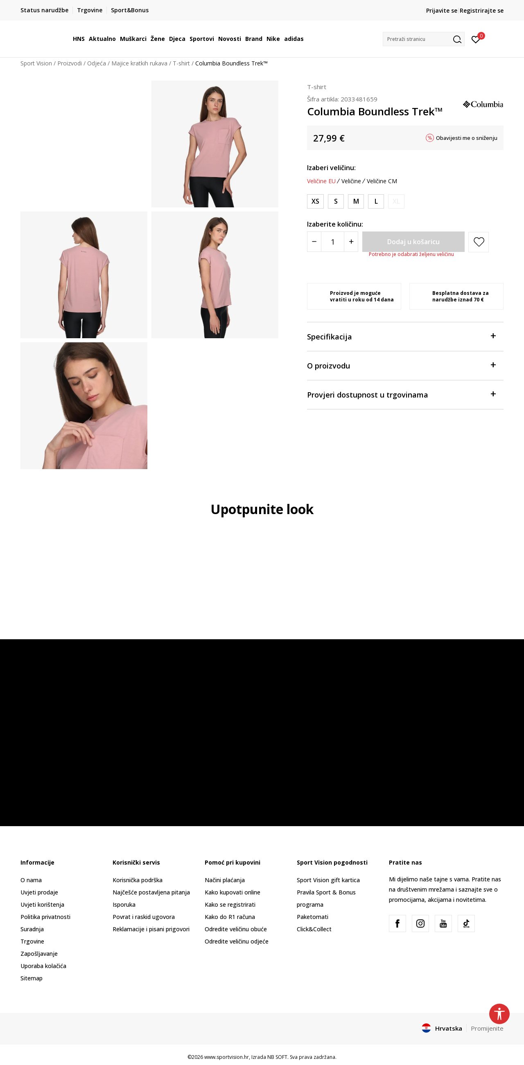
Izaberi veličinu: (331, 167)
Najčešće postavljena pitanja (151, 892)
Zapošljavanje (39, 953)
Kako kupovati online (232, 892)
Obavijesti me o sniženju (466, 138)
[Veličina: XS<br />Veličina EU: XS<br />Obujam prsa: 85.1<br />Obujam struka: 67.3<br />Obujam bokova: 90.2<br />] (315, 201)
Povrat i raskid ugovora (144, 917)
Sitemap (31, 978)
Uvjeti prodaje (39, 892)
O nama (31, 880)
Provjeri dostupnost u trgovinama (401, 394)
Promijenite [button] (487, 1028)
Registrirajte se (482, 10)
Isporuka (124, 904)
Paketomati (312, 917)
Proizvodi (69, 63)
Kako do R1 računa (230, 917)
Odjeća (96, 63)
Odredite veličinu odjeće (237, 941)
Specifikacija (401, 336)
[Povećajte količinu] (351, 241)
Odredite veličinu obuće (236, 929)
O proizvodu (401, 365)
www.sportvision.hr (226, 1057)
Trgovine (32, 941)
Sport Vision (36, 63)
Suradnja (32, 929)
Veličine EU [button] (321, 181)
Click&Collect (314, 929)
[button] (424, 39)
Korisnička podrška (138, 880)
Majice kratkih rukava (139, 63)
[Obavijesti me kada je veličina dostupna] (396, 201)
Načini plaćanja (225, 880)
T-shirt (181, 63)
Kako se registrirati (230, 904)
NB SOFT (277, 1057)
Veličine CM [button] (382, 181)
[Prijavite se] (476, 39)
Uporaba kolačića (43, 966)
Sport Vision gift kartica (328, 880)
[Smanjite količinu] (314, 241)
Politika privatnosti (45, 917)
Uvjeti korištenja (42, 904)
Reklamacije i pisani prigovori (151, 929)
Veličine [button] (351, 181)
